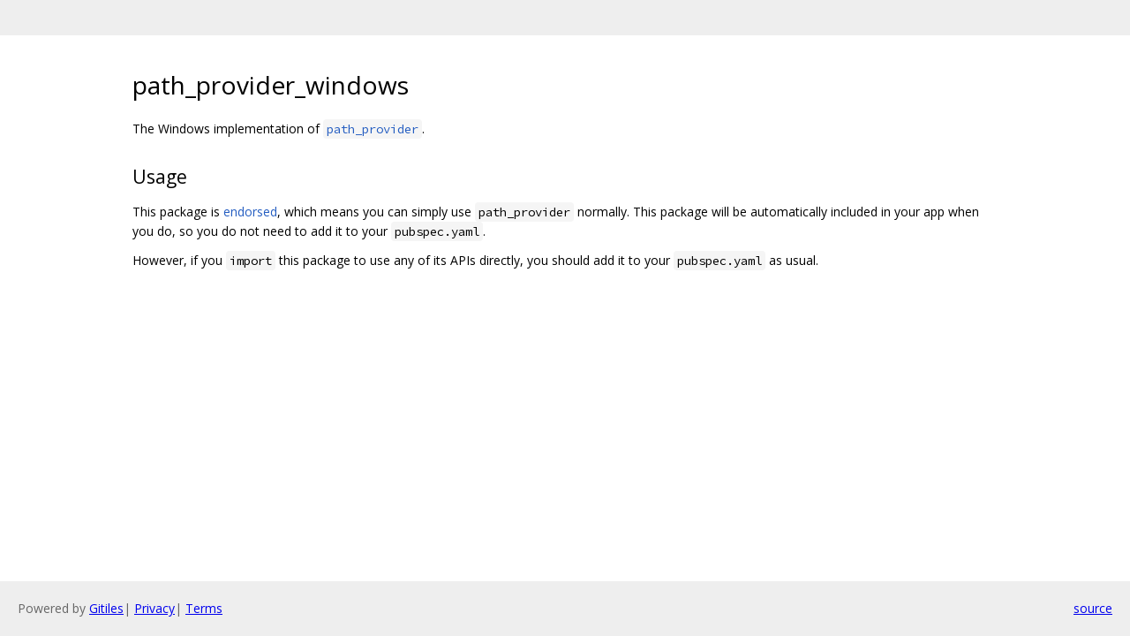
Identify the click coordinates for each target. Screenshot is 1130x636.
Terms (203, 608)
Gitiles (106, 608)
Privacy (154, 608)
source (1093, 608)
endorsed (250, 211)
